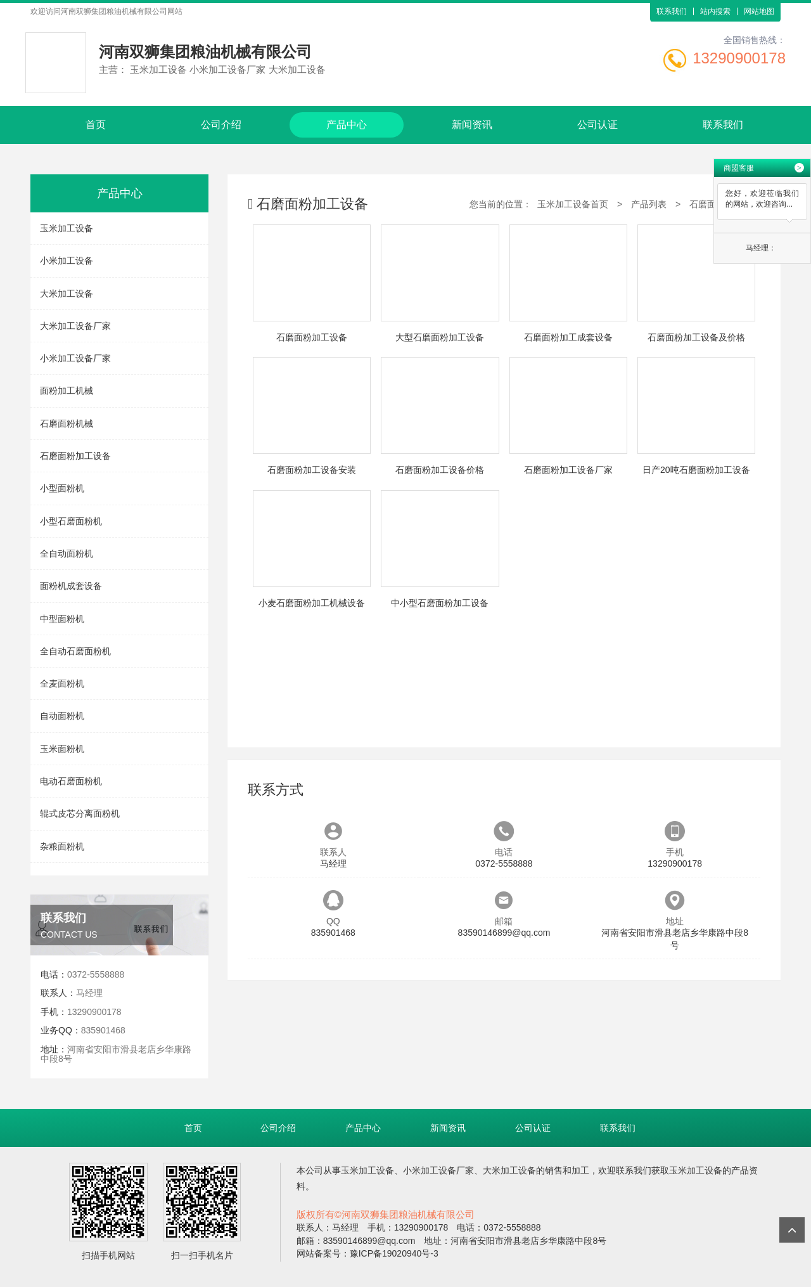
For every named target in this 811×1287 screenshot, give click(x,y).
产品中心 (346, 124)
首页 (96, 124)
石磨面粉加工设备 (75, 456)
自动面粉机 (62, 716)
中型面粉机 (62, 619)
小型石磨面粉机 (71, 521)
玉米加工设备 (66, 228)
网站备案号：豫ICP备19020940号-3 (367, 1253)
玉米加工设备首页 (572, 204)
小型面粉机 (62, 488)
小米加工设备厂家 (75, 358)
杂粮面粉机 (62, 846)
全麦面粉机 (62, 683)
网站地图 (759, 11)
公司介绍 (221, 124)
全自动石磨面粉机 (75, 651)
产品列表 (649, 204)
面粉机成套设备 (71, 586)
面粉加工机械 (66, 390)
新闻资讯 (472, 124)
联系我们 (671, 11)
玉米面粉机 (62, 749)
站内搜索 (715, 11)
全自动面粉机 (66, 553)
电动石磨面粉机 (71, 781)
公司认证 (597, 124)
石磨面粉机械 (66, 423)
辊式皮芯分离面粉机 (80, 813)
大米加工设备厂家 (75, 326)
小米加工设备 (66, 260)
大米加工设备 (66, 293)
